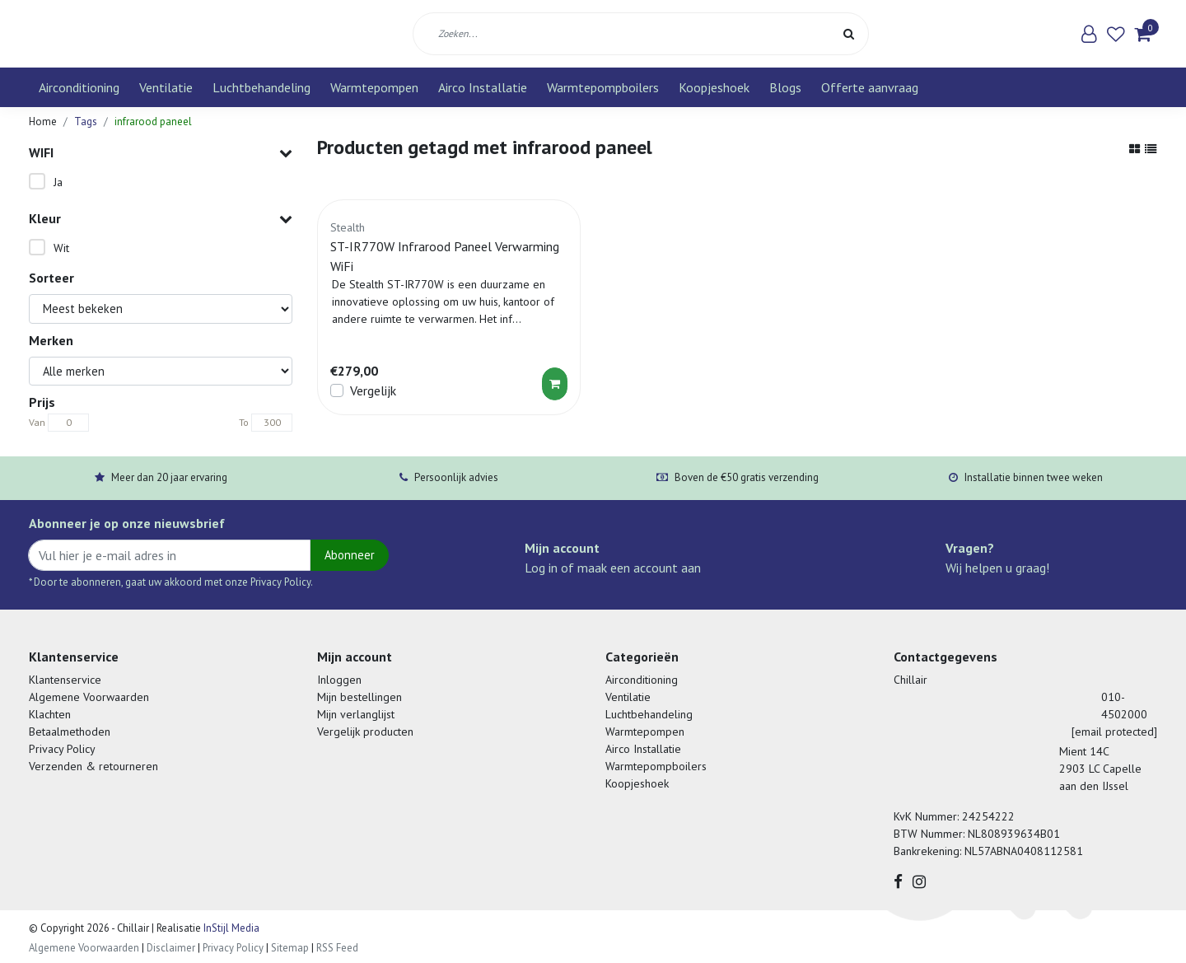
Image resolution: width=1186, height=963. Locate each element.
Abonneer (350, 555)
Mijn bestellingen (359, 697)
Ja (58, 182)
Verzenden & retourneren (93, 766)
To (244, 422)
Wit (61, 248)
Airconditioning (79, 87)
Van (37, 422)
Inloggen (339, 679)
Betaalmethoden (69, 731)
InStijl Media (230, 928)
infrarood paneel (153, 122)
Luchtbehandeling (261, 87)
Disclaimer (171, 948)
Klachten (50, 714)
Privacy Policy (62, 748)
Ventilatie (166, 87)
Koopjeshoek (714, 87)
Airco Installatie (482, 87)
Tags (85, 122)
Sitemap (290, 948)
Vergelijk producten (365, 731)
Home (43, 122)
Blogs (785, 87)
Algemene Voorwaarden (89, 697)
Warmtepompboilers (603, 87)
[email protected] (1114, 731)
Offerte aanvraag (869, 87)
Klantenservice (65, 679)
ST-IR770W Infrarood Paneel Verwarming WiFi (444, 256)
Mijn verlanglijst (356, 714)
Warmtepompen (374, 87)
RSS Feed (337, 948)
